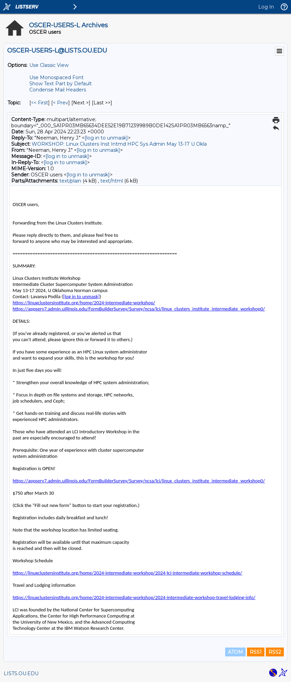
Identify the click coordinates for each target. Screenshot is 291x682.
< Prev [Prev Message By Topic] (60, 103)
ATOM (235, 652)
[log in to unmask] (106, 138)
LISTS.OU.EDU (21, 673)
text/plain (70, 181)
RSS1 (256, 652)
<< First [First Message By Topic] (39, 103)
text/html (111, 181)
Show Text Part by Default (60, 84)
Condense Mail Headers (57, 90)
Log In (266, 7)
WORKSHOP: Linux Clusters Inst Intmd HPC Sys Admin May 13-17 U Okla (119, 144)
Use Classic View (49, 65)
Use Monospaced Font (56, 77)
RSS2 (274, 652)
